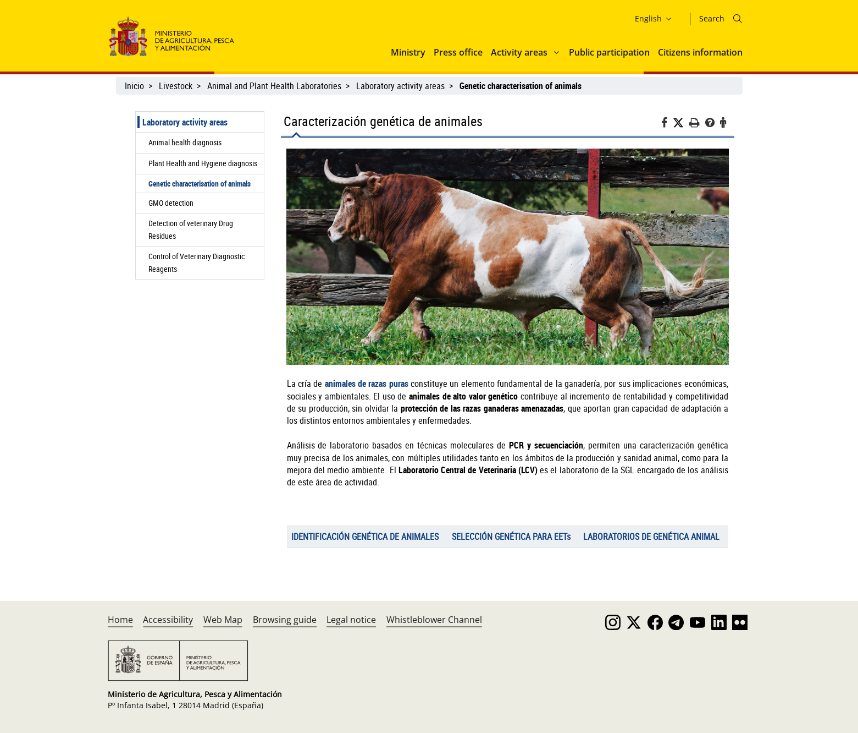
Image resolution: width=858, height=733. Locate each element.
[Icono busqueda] (737, 19)
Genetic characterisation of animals (199, 183)
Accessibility (168, 620)
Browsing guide (285, 620)
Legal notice (351, 620)
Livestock (175, 86)
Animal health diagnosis (185, 142)
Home (120, 620)
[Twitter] (681, 123)
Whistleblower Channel (434, 620)
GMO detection (170, 203)
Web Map (222, 620)
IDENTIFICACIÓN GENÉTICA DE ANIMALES (365, 536)
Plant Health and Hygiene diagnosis (202, 163)
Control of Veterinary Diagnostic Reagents (196, 262)
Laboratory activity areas (400, 86)
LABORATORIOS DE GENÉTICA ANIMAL (651, 536)
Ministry (408, 52)
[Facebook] (667, 124)
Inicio (134, 86)
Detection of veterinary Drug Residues (190, 229)
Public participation (609, 52)
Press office (458, 52)
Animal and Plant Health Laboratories (274, 86)
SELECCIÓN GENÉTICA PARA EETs (511, 536)
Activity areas (519, 52)
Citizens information (700, 52)
